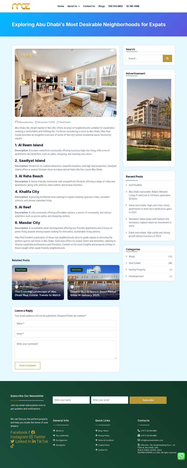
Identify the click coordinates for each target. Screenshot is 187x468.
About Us (72, 6)
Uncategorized (136, 276)
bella (77, 286)
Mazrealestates (26, 122)
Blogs (102, 6)
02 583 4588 (132, 6)
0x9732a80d (135, 185)
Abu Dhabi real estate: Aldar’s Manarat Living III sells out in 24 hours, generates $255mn (149, 195)
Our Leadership (62, 435)
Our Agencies (61, 440)
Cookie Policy (103, 445)
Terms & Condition (105, 440)
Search (167, 58)
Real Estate (65, 122)
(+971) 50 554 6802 (148, 431)
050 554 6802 (115, 6)
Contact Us (89, 6)
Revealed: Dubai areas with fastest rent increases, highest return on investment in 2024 (150, 222)
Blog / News (103, 431)
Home (61, 6)
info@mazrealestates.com (151, 440)
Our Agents (60, 445)
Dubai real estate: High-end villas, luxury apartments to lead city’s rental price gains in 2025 (150, 209)
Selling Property (137, 269)
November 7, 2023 (46, 122)
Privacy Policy (103, 435)
